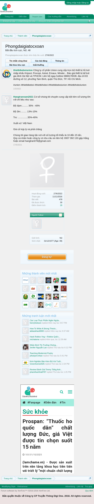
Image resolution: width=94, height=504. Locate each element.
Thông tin (59, 61)
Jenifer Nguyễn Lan (38, 347)
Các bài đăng (41, 61)
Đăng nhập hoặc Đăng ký (78, 3)
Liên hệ (85, 16)
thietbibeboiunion (23, 70)
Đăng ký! (47, 256)
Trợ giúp (88, 486)
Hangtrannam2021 (23, 96)
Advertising (71, 16)
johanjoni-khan (36, 356)
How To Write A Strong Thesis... (43, 328)
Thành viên (37, 17)
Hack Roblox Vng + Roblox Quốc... (45, 337)
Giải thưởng (38, 65)
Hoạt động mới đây (27, 21)
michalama (34, 339)
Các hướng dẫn (54, 16)
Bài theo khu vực (17, 65)
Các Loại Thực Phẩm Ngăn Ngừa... (45, 320)
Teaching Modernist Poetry (41, 353)
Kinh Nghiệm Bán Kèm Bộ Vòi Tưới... (46, 361)
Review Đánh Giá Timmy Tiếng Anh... (46, 369)
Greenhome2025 (37, 364)
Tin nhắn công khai (18, 61)
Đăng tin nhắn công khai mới (51, 21)
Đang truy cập (9, 21)
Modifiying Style (8, 486)
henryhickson (35, 323)
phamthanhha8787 (38, 372)
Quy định (89, 491)
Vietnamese (22, 486)
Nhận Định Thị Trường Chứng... (43, 345)
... (68, 21)
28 (61, 205)
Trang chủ (9, 16)
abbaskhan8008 (37, 331)
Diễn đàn (23, 16)
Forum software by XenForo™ (25, 491)
